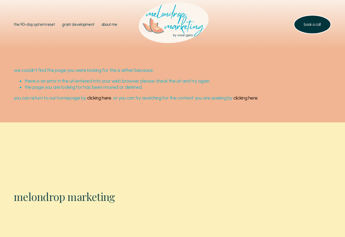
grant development (78, 24)
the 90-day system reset (34, 24)
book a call (312, 24)
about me (109, 24)
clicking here (99, 98)
